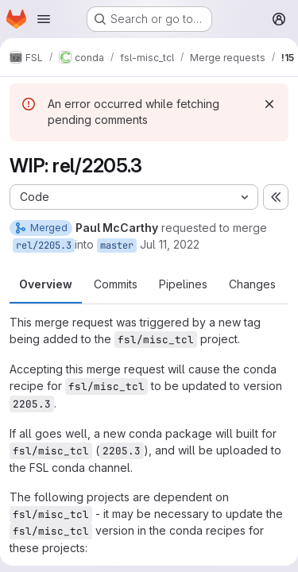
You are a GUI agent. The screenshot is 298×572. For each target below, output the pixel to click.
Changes (252, 284)
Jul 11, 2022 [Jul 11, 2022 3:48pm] (169, 244)
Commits (115, 284)
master (117, 245)
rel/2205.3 (44, 245)
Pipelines (183, 284)
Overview (45, 284)
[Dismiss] (269, 104)
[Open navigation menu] (43, 19)
